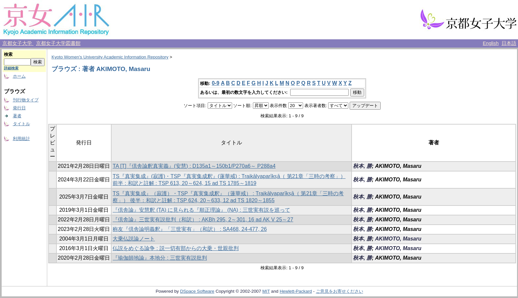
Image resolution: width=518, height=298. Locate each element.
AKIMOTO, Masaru (398, 239)
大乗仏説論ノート (134, 239)
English (491, 43)
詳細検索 (11, 68)
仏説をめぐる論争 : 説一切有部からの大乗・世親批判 (175, 248)
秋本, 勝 (362, 166)
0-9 (215, 83)
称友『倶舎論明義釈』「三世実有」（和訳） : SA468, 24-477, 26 (190, 229)
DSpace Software (197, 291)
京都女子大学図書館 (58, 43)
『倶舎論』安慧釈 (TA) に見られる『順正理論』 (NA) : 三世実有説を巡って (201, 210)
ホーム (19, 76)
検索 (8, 54)
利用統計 (21, 138)
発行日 (19, 107)
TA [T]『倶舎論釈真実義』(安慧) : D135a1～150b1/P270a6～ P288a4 (194, 166)
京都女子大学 (17, 43)
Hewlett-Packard (296, 291)
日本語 (508, 43)
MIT (266, 291)
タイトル (21, 123)
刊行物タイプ (26, 99)
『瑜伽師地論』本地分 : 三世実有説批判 (160, 258)
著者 (17, 115)
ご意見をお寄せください (339, 291)
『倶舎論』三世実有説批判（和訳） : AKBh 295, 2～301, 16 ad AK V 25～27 (203, 219)
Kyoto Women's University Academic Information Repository (110, 57)
